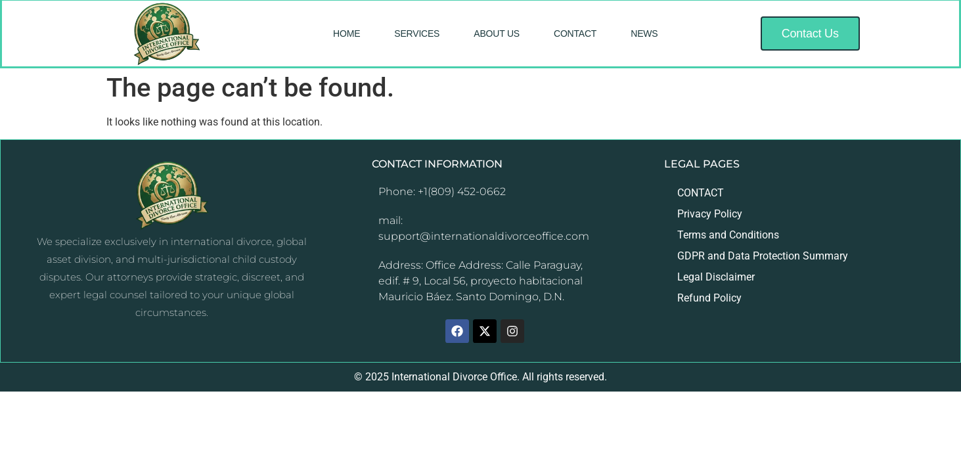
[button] (810, 33)
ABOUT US (497, 33)
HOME (346, 33)
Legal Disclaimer (716, 277)
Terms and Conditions (728, 235)
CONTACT (575, 33)
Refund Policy (709, 298)
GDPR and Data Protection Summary (762, 256)
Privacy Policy (709, 214)
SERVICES (416, 33)
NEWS (644, 33)
